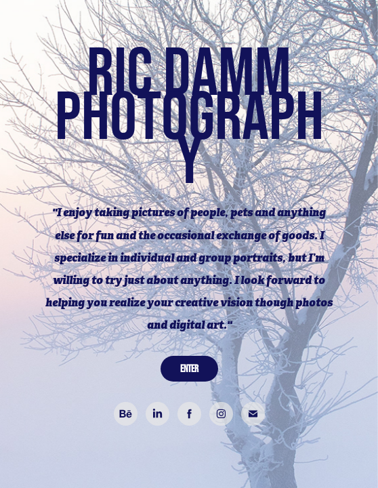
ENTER (189, 368)
